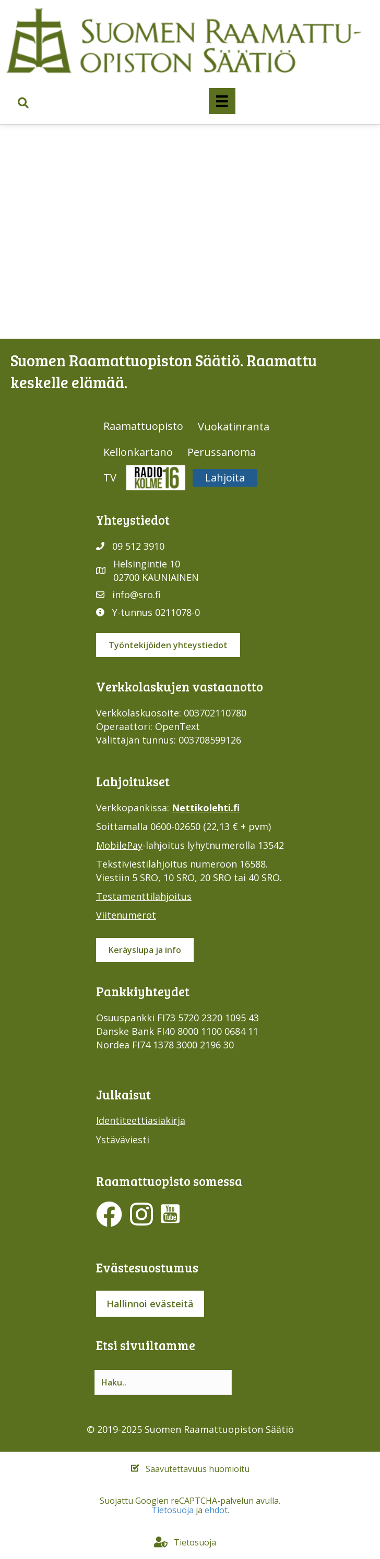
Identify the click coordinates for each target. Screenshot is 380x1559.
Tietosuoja (172, 1510)
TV (109, 478)
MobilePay (119, 845)
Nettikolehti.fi (206, 807)
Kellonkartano (138, 452)
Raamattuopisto (143, 426)
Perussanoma (221, 452)
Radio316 (156, 478)
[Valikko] (222, 101)
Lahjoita (225, 478)
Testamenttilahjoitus (144, 896)
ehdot (216, 1510)
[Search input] (163, 1382)
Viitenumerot (126, 915)
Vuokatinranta (233, 426)
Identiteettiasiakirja (140, 1120)
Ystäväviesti (122, 1139)
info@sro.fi (136, 594)
